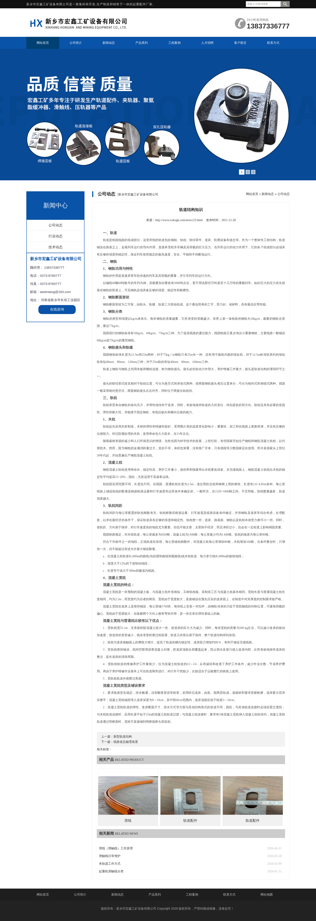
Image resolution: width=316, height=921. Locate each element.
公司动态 (55, 317)
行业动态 (55, 328)
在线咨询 (57, 401)
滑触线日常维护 (109, 856)
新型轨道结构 (122, 736)
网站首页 (252, 194)
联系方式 (229, 894)
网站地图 (266, 894)
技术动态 (55, 339)
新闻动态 (268, 194)
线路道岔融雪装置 (125, 742)
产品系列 (155, 894)
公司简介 (80, 894)
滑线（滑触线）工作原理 (116, 848)
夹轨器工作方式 (109, 863)
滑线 (127, 820)
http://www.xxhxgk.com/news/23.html (179, 220)
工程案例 (192, 894)
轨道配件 (190, 820)
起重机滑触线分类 (111, 871)
